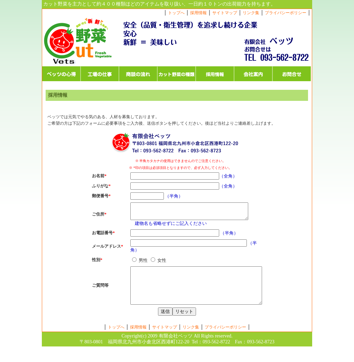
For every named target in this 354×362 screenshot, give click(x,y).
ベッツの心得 (61, 73)
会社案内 (253, 73)
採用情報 (198, 12)
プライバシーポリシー (285, 12)
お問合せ (291, 73)
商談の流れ (138, 73)
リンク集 (251, 12)
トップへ (176, 12)
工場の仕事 (100, 73)
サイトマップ (224, 12)
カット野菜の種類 (176, 73)
